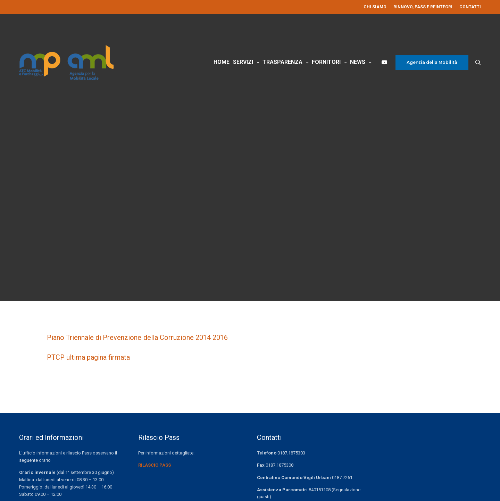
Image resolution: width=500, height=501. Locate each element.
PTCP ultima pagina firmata (88, 357)
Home (222, 62)
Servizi (243, 62)
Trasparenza (282, 62)
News (357, 62)
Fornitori (326, 62)
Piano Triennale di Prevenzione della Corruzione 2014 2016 (137, 337)
